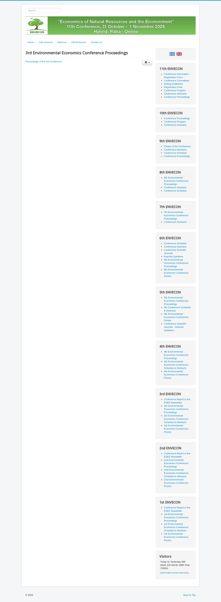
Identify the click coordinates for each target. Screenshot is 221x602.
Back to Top (189, 595)
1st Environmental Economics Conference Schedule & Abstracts (176, 527)
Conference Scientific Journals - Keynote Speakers (175, 327)
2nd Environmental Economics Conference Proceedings (176, 463)
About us (62, 42)
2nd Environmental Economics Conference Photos (176, 483)
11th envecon (46, 42)
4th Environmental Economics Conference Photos (176, 374)
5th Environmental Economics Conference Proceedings (176, 300)
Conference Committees (176, 80)
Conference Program (175, 90)
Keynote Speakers (173, 256)
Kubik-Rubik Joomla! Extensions (174, 573)
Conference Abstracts (175, 93)
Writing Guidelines (173, 83)
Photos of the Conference (177, 146)
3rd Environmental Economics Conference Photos (176, 428)
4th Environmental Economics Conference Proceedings (176, 355)
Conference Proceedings (177, 97)
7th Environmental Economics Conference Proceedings (176, 215)
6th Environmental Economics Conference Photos (176, 272)
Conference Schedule (175, 153)
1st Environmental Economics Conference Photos (176, 537)
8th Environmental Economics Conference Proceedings (176, 181)
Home (31, 42)
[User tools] (147, 62)
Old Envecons (78, 42)
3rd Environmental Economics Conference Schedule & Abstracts (176, 419)
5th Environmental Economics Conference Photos (176, 317)
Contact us (96, 42)
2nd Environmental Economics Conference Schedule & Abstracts (176, 473)
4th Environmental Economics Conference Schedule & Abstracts (176, 364)
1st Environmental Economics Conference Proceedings (176, 517)
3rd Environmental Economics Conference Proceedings (176, 409)
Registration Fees (173, 87)
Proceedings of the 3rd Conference (43, 61)
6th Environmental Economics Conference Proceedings (176, 263)
